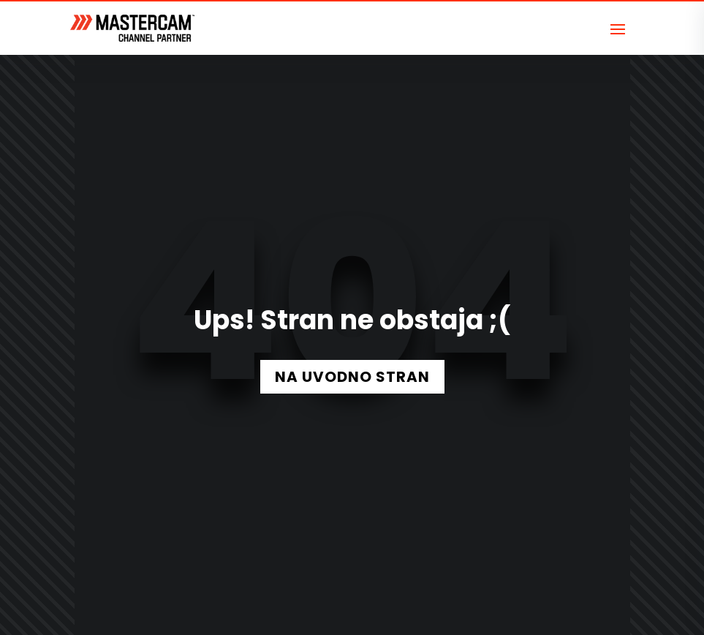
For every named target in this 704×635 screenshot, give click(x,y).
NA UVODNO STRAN (352, 377)
